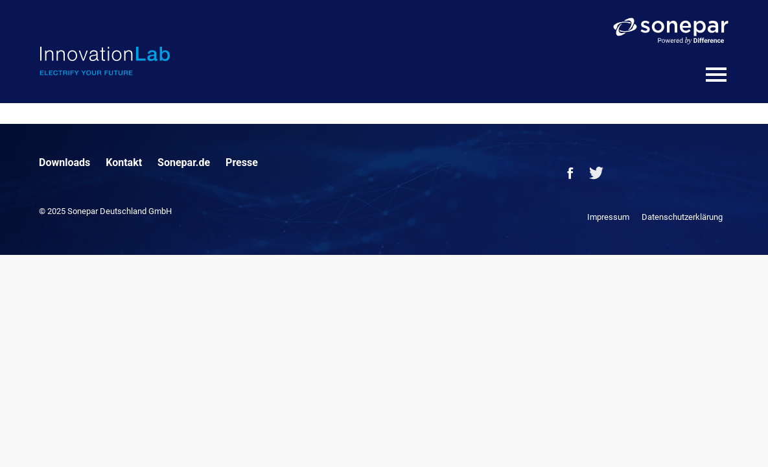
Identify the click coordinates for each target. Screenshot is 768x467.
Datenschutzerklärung (682, 217)
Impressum (608, 217)
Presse (242, 162)
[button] (28, 438)
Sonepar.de (183, 162)
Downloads (64, 162)
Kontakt (124, 162)
